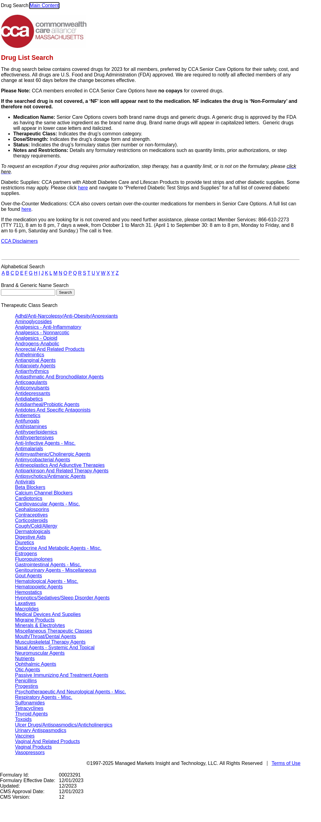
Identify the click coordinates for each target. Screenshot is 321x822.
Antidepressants (32, 393)
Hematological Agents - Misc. (46, 581)
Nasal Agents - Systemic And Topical (54, 647)
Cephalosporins (32, 509)
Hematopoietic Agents (39, 586)
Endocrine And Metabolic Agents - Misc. (58, 548)
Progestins (26, 686)
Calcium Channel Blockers (44, 492)
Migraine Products (35, 619)
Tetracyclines (29, 708)
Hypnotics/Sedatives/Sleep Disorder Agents (62, 597)
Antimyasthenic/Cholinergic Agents (52, 454)
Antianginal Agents (35, 360)
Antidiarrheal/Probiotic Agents (47, 404)
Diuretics (24, 542)
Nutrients (25, 658)
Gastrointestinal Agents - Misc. (48, 564)
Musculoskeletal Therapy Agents (50, 642)
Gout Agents (28, 575)
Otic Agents (27, 669)
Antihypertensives (34, 437)
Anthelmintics (29, 354)
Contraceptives (31, 515)
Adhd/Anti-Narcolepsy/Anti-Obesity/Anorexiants (66, 316)
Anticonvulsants (32, 387)
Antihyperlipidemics (36, 432)
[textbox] (28, 292)
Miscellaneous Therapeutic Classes (53, 631)
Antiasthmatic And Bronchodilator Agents (59, 376)
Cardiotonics (28, 498)
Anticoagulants (31, 382)
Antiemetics (27, 415)
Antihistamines (31, 426)
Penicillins (26, 680)
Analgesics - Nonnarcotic (42, 332)
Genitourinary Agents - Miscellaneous (55, 570)
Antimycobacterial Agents (42, 459)
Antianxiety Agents (35, 365)
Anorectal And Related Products (50, 349)
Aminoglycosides (33, 321)
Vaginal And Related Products (47, 741)
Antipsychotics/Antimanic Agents (50, 476)
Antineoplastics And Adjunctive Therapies (60, 465)
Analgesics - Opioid (36, 338)
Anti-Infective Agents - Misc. (45, 443)
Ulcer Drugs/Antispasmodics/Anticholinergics (63, 724)
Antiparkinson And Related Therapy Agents (62, 470)
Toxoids (23, 719)
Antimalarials (29, 448)
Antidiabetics (29, 398)
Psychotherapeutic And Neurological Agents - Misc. (70, 691)
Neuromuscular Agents (40, 653)
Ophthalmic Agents (35, 664)
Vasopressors (30, 752)
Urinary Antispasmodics (40, 730)
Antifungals (27, 421)
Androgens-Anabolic (37, 343)
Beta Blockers (30, 487)
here (83, 187)
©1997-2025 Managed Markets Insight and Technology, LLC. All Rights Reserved (174, 763)
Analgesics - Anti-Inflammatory (48, 327)
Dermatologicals (32, 531)
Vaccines (25, 736)
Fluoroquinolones (34, 559)
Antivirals (25, 481)
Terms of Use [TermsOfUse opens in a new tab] (286, 763)
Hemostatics (28, 592)
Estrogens (26, 553)
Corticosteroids (31, 520)
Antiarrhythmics (32, 371)
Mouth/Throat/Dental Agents (45, 636)
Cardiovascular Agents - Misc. (47, 503)
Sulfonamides (30, 702)
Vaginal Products (33, 747)
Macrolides (27, 608)
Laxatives (25, 603)
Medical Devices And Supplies (48, 614)
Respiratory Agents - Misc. (43, 697)
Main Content (44, 5)
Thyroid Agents (31, 713)
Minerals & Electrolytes (40, 625)
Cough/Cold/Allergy (36, 526)
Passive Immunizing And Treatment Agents (61, 675)
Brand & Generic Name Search (35, 285)
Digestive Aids (30, 537)
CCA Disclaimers (19, 241)
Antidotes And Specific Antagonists (52, 410)
